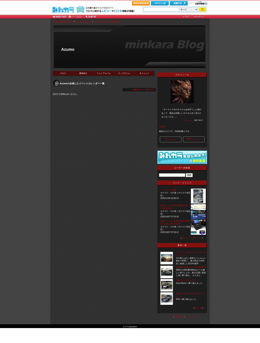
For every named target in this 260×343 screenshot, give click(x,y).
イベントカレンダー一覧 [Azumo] (107, 21)
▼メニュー (144, 73)
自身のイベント (139, 90)
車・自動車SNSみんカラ (63, 21)
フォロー (171, 139)
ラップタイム (124, 73)
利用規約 (179, 316)
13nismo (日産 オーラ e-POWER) (191, 267)
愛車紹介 (83, 73)
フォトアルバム (104, 73)
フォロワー (193, 139)
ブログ (63, 73)
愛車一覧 (198, 308)
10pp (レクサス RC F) (185, 280)
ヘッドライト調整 (168, 190)
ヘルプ (191, 3)
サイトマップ (192, 316)
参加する (151, 90)
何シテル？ (189, 120)
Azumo (67, 49)
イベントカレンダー (83, 21)
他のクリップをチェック (192, 238)
